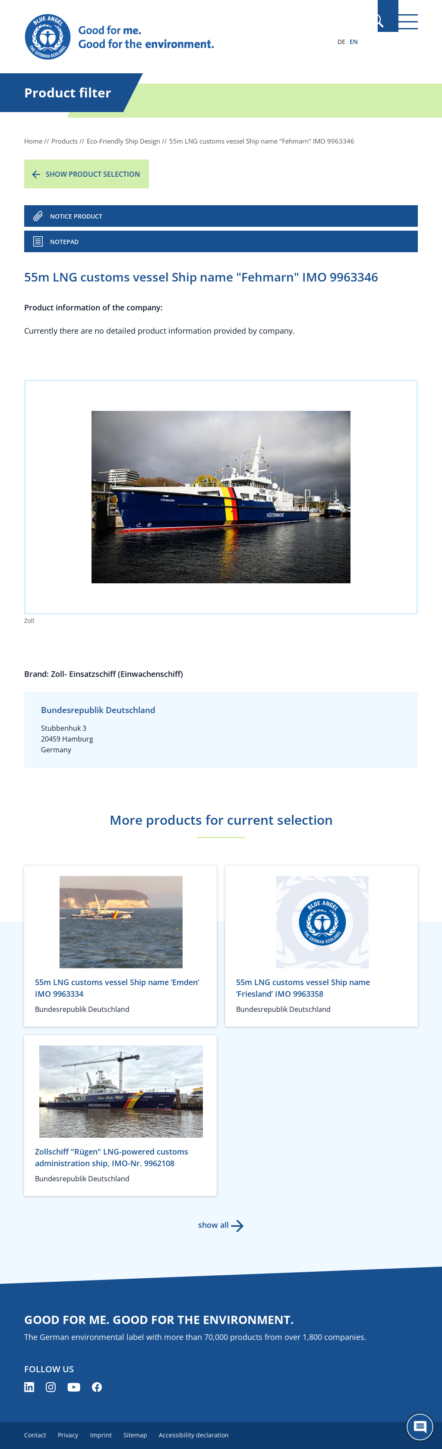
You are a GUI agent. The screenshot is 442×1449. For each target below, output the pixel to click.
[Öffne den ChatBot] (420, 1427)
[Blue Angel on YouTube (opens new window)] (73, 1387)
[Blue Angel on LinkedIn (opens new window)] (29, 1387)
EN (354, 42)
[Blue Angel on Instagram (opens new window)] (51, 1387)
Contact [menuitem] (35, 1435)
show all (212, 1225)
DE (341, 42)
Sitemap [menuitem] (141, 1435)
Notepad (64, 242)
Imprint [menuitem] (105, 1435)
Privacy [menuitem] (70, 1435)
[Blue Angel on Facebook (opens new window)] (97, 1387)
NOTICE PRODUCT (76, 216)
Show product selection (93, 174)
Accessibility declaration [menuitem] (202, 1435)
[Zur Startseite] (162, 37)
